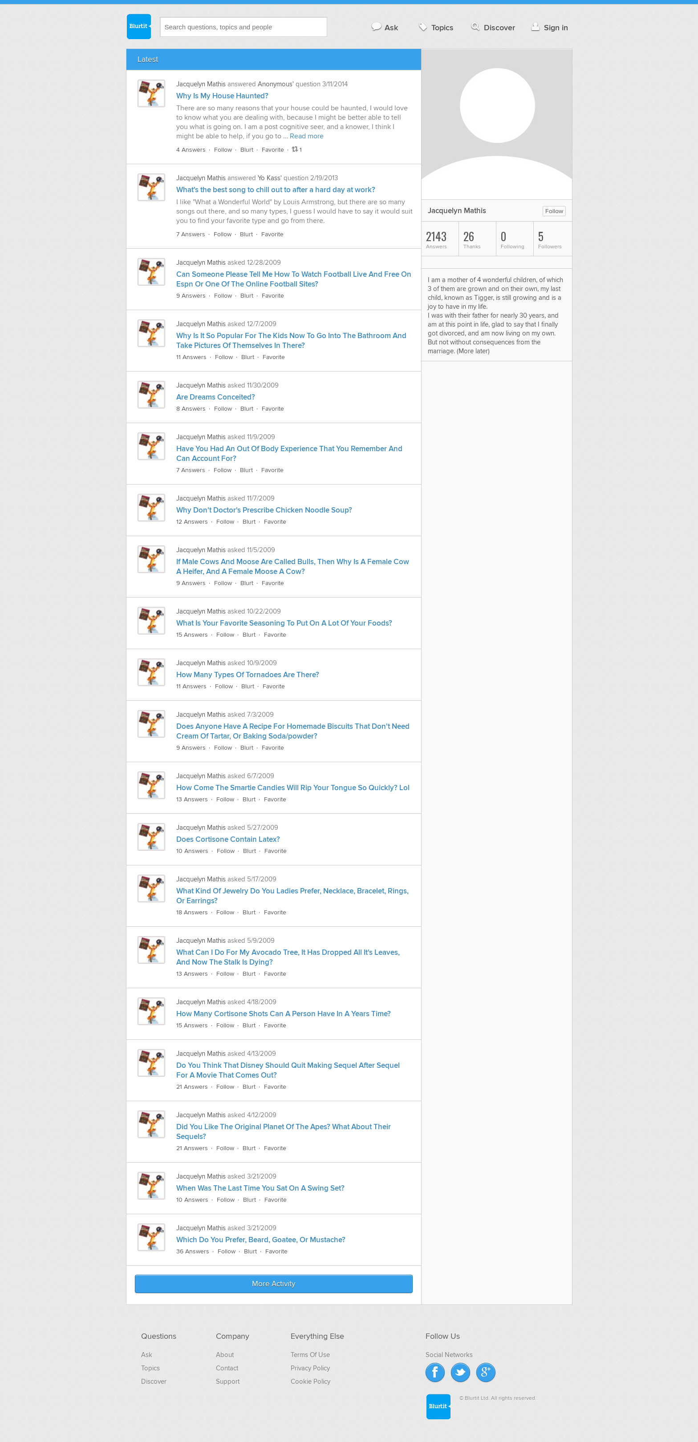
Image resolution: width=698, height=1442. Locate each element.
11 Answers (191, 357)
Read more (307, 136)
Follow (223, 149)
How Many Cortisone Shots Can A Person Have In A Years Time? (283, 1014)
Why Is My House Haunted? (222, 96)
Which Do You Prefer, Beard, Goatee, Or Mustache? (260, 1240)
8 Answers (191, 408)
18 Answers (192, 912)
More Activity (273, 1284)
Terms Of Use (310, 1355)
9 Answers (191, 295)
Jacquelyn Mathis (201, 84)
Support (227, 1381)
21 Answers (192, 1087)
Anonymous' (276, 84)
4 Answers (191, 149)
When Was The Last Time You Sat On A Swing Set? (260, 1188)
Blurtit (138, 26)
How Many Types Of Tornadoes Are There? (247, 675)
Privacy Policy (310, 1368)
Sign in (548, 27)
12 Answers (192, 521)
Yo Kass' (270, 178)
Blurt (246, 149)
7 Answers (190, 234)
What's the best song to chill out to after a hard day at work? (275, 190)
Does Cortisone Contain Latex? (228, 839)
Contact (227, 1368)
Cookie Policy (310, 1381)
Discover (492, 27)
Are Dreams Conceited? (215, 397)
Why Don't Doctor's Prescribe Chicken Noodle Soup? (264, 510)
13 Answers (192, 799)
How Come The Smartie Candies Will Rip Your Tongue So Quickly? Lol (293, 788)
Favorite (273, 149)
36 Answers (192, 1251)
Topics (435, 27)
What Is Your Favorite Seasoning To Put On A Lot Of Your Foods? (284, 623)
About (225, 1355)
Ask (384, 27)
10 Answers (192, 851)
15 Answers (192, 634)
